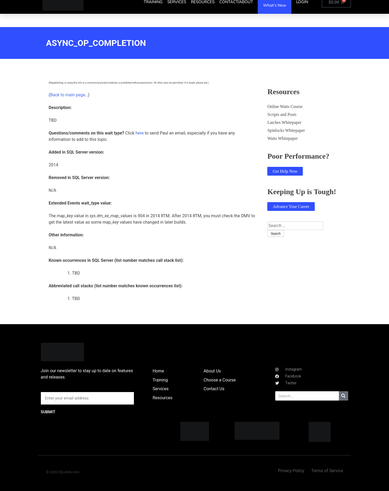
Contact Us (214, 388)
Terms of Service (327, 470)
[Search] (343, 396)
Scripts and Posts (281, 114)
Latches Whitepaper (284, 122)
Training (160, 380)
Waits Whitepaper (282, 138)
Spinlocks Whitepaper (286, 130)
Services (160, 388)
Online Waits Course (285, 106)
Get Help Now (285, 171)
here (140, 133)
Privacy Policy (291, 470)
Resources (162, 397)
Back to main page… (69, 94)
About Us (212, 370)
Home (158, 370)
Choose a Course (220, 380)
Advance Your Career (291, 206)
